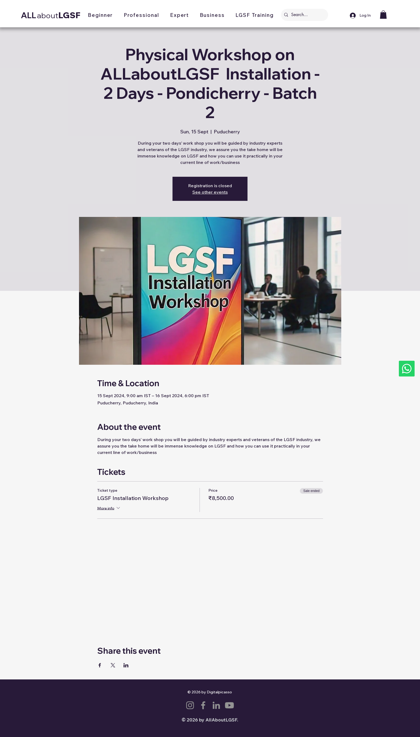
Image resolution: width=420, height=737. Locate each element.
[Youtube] (229, 705)
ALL (28, 15)
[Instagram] (190, 705)
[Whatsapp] (407, 369)
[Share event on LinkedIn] (126, 665)
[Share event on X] (112, 665)
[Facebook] (203, 705)
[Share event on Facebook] (99, 665)
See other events (210, 192)
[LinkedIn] (216, 705)
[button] (100, 15)
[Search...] (304, 15)
